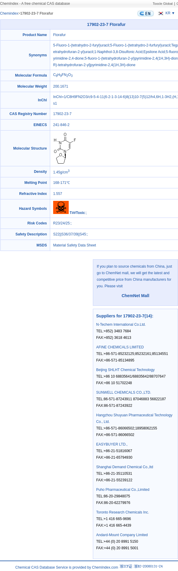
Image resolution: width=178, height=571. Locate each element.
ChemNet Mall (135, 295)
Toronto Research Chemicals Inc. (122, 512)
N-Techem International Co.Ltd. (121, 324)
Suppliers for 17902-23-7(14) (124, 316)
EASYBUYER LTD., (112, 444)
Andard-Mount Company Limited (122, 535)
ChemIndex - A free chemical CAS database (35, 3)
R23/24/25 (61, 223)
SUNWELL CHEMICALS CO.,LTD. (123, 392)
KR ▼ (165, 13)
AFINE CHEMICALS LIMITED (120, 347)
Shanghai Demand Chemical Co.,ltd (124, 467)
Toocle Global (163, 3)
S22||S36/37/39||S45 (69, 234)
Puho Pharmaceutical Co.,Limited (122, 490)
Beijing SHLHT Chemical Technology (125, 370)
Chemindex (9, 13)
